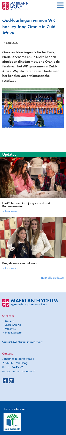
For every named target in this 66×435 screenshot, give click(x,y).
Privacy (39, 341)
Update (9, 321)
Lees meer (11, 211)
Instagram (11, 380)
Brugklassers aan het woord (20, 263)
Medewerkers (13, 333)
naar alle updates (52, 278)
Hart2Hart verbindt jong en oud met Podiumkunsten (26, 204)
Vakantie (10, 329)
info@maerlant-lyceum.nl (18, 371)
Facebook (5, 380)
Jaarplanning (13, 325)
